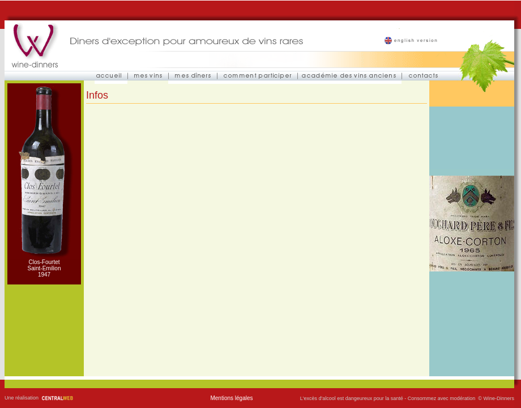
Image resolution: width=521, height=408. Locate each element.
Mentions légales (231, 398)
